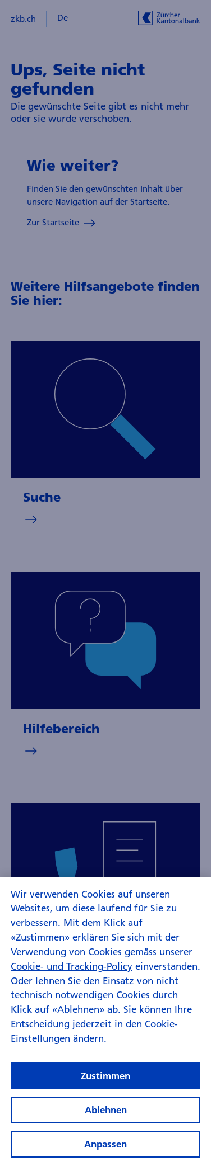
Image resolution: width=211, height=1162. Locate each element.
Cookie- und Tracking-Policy (71, 969)
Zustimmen (105, 1079)
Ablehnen (106, 1113)
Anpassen (105, 1148)
